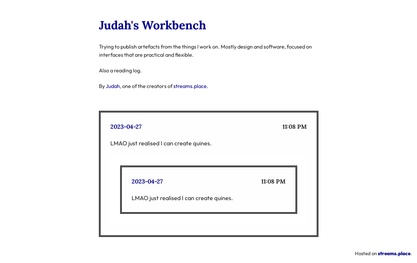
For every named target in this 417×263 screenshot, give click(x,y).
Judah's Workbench (152, 25)
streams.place (190, 86)
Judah (113, 86)
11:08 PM (294, 126)
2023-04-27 (125, 126)
